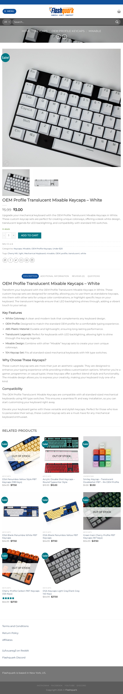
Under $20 (58, 249)
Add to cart (29, 235)
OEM (58, 253)
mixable (51, 253)
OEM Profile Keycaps (68, 31)
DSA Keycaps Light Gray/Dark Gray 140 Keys (61, 592)
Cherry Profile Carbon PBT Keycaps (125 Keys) (20, 592)
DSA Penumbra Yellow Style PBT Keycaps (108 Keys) (19, 480)
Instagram (43, 685)
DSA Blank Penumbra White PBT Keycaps (19, 536)
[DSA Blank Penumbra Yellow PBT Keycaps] (61, 511)
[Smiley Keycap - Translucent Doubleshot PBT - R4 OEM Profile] (102, 455)
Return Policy (10, 633)
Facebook (57, 685)
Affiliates (7, 640)
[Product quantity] (9, 235)
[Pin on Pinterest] (26, 260)
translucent (74, 253)
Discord (81, 685)
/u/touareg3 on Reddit (15, 650)
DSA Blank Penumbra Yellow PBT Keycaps (60, 536)
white (83, 253)
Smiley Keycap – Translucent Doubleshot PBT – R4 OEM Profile (101, 480)
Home (26, 31)
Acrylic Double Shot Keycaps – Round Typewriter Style (59, 480)
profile (64, 253)
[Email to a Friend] (21, 260)
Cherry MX (13, 253)
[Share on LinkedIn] (32, 260)
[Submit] (117, 22)
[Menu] (9, 11)
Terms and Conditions (15, 626)
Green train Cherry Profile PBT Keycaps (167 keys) (99, 536)
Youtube (70, 685)
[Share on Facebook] (10, 260)
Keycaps (41, 31)
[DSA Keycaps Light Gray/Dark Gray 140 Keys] (61, 566)
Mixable (95, 31)
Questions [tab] (94, 276)
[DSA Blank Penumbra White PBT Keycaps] (21, 511)
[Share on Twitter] (15, 260)
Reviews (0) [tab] (78, 276)
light (21, 253)
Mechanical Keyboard (35, 253)
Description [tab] (30, 276)
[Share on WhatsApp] (5, 260)
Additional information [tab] (54, 276)
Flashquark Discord (13, 657)
